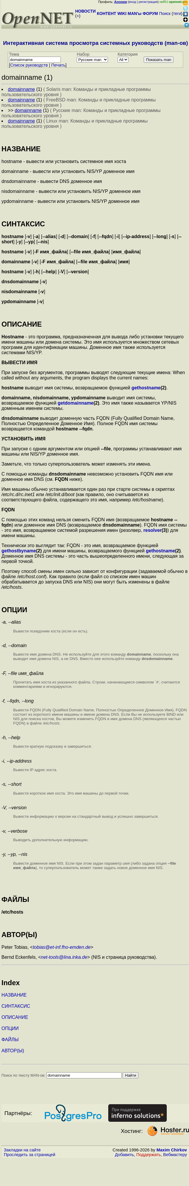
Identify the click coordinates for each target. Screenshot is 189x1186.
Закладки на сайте (22, 1150)
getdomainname (76, 403)
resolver (152, 530)
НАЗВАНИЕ (14, 994)
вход (132, 2)
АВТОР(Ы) (12, 1050)
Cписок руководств (29, 65)
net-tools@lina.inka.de (64, 957)
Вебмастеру (175, 1154)
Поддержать (148, 1154)
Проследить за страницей (29, 1154)
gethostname (146, 387)
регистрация (148, 2)
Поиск (165, 13)
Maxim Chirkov (172, 1150)
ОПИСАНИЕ (14, 1017)
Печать (58, 65)
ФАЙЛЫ (10, 1039)
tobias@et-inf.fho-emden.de (62, 947)
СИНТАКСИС (15, 1006)
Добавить (124, 1154)
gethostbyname (18, 550)
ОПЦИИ (10, 1028)
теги (177, 13)
